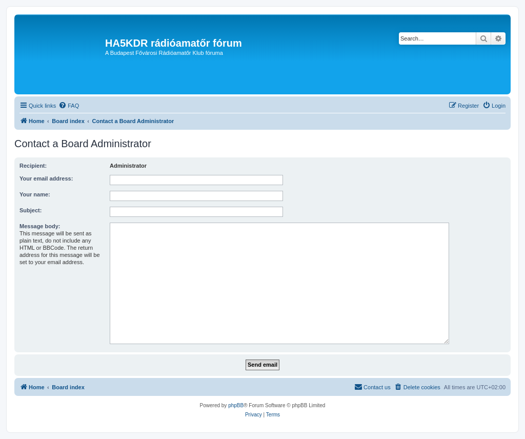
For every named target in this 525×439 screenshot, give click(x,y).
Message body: (39, 226)
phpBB (236, 405)
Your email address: (46, 178)
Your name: (34, 194)
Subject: (30, 210)
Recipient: (33, 166)
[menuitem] (68, 105)
